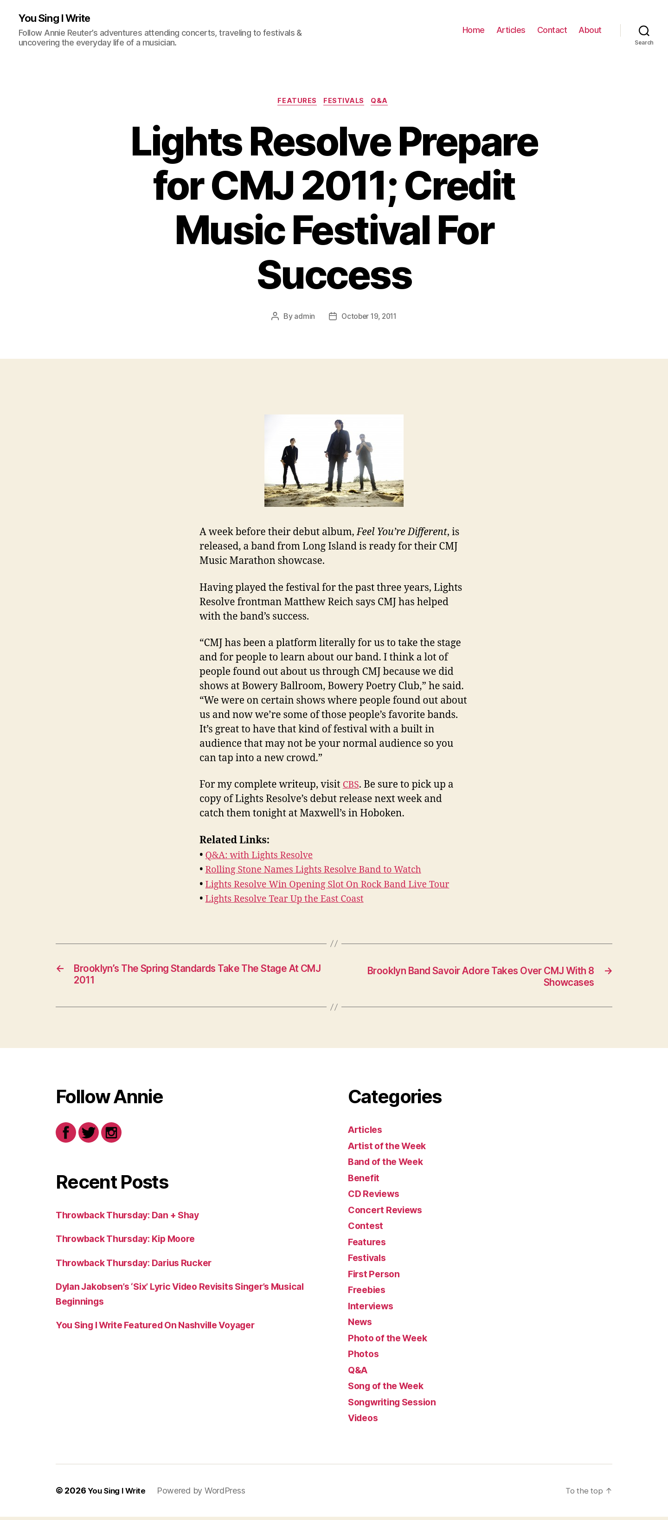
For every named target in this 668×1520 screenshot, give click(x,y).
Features (295, 102)
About (590, 30)
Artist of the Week (390, 1149)
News (361, 1325)
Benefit (364, 1181)
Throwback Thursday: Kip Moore (132, 1242)
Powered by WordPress (205, 1494)
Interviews (372, 1309)
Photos (364, 1357)
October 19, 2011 (369, 318)
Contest (366, 1229)
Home (473, 30)
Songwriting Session (396, 1405)
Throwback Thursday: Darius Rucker (141, 1266)
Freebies (368, 1293)
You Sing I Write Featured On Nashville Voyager (166, 1328)
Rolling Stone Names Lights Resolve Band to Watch (322, 872)
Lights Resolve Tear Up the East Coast (291, 901)
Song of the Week (389, 1389)
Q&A (383, 102)
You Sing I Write (58, 18)
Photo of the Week (390, 1341)
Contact (552, 30)
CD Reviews (376, 1197)
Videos (364, 1421)
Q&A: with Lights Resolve (263, 857)
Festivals (345, 102)
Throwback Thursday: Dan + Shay (134, 1218)
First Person (376, 1277)
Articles (511, 30)
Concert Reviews (388, 1213)
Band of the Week (389, 1165)
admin (302, 318)
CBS (351, 787)
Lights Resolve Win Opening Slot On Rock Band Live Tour (337, 886)
